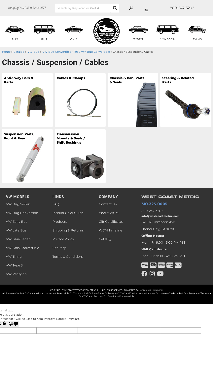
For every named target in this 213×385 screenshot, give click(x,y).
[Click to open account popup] (196, 8)
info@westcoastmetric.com (163, 216)
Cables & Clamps (67, 81)
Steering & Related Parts (178, 81)
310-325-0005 (152, 204)
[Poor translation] (13, 324)
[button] (97, 8)
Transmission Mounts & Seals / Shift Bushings (74, 143)
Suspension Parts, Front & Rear (20, 140)
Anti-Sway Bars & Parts (18, 81)
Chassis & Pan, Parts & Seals (126, 81)
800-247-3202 (152, 211)
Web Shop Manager (151, 290)
